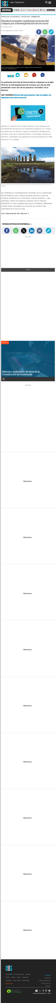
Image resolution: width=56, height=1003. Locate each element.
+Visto (28, 270)
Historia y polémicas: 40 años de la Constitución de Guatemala (21, 373)
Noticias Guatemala (10, 17)
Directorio (47, 986)
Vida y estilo (17, 980)
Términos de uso (45, 983)
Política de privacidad (44, 980)
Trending (8, 980)
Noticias (26, 17)
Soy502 (9, 974)
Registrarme (19, 2)
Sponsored (9, 983)
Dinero (13, 977)
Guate (7, 977)
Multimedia (25, 980)
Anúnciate (47, 975)
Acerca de (47, 978)
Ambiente (35, 17)
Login (12, 2)
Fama (19, 977)
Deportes (25, 977)
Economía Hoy (18, 974)
